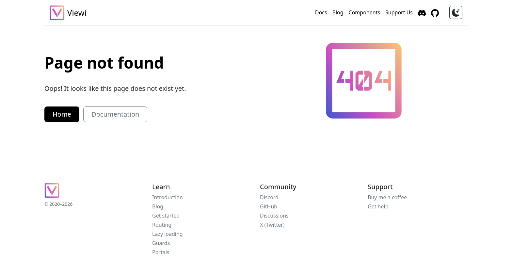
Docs (321, 12)
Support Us (399, 12)
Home (62, 114)
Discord (269, 197)
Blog (337, 12)
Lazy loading (167, 233)
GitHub (268, 206)
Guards (161, 243)
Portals (160, 252)
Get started (166, 215)
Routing (161, 224)
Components (364, 12)
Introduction (167, 197)
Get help (378, 206)
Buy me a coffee (387, 197)
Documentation (115, 114)
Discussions (274, 215)
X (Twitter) (272, 224)
